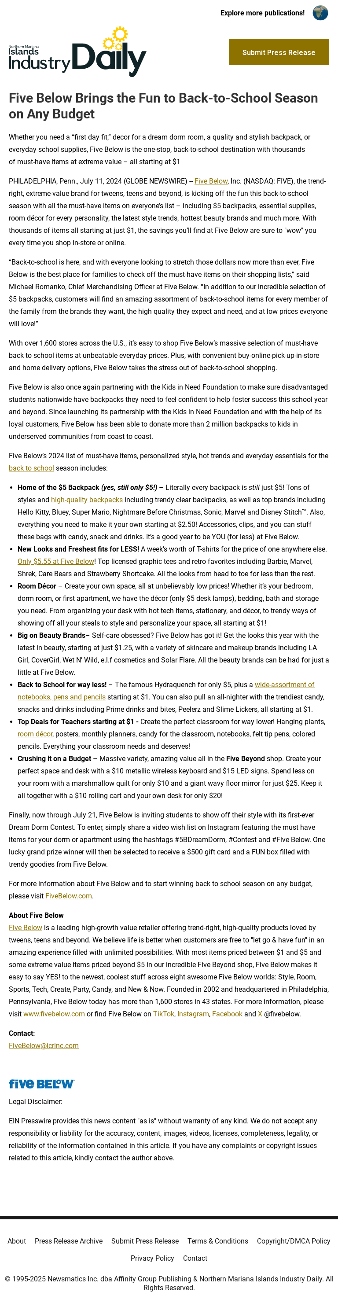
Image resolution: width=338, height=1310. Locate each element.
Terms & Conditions (217, 1241)
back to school (31, 468)
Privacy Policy (152, 1258)
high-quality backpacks (87, 500)
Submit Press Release (145, 1241)
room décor (35, 734)
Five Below (211, 181)
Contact (195, 1258)
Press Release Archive (69, 1241)
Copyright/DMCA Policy (294, 1241)
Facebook (227, 1014)
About (16, 1241)
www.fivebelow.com (54, 1014)
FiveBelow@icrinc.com (44, 1045)
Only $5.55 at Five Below (56, 561)
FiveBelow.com (68, 896)
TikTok (163, 1014)
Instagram (193, 1014)
